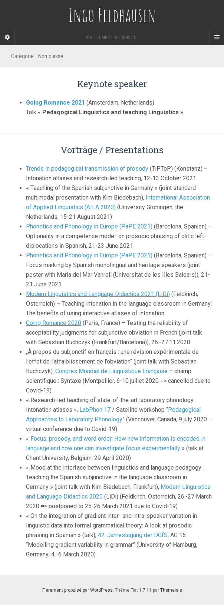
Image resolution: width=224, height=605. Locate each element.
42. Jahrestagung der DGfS (133, 535)
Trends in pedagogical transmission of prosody (87, 168)
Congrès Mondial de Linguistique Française (111, 371)
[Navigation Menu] (216, 37)
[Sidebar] (7, 37)
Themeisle (171, 590)
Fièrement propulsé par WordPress (77, 590)
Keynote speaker (112, 84)
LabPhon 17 (95, 409)
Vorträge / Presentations (112, 150)
